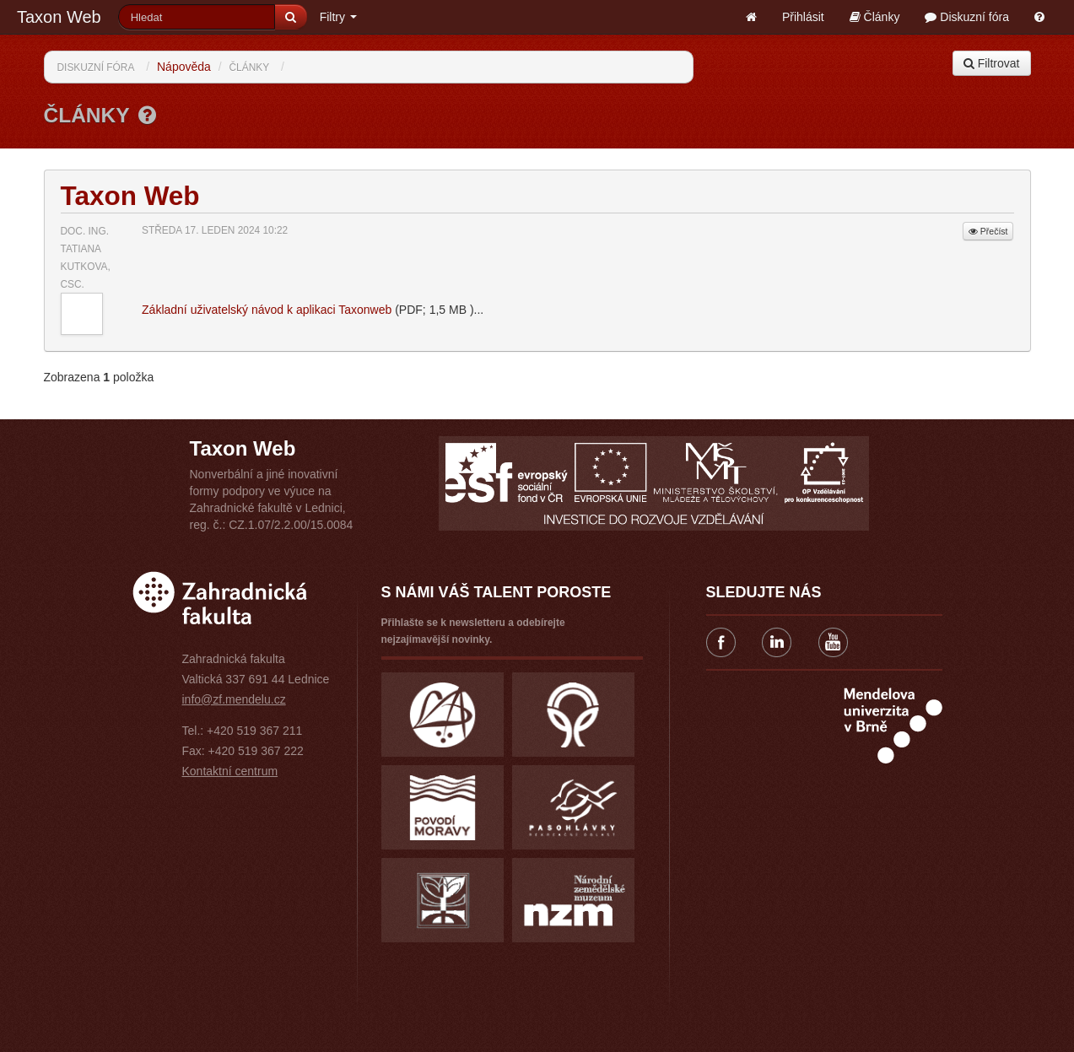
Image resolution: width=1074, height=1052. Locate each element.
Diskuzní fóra (967, 17)
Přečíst (988, 231)
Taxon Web (59, 17)
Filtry (338, 17)
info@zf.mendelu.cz (234, 699)
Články (875, 17)
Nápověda (184, 66)
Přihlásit (803, 17)
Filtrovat (991, 63)
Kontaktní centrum (230, 771)
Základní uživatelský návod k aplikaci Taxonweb (266, 309)
